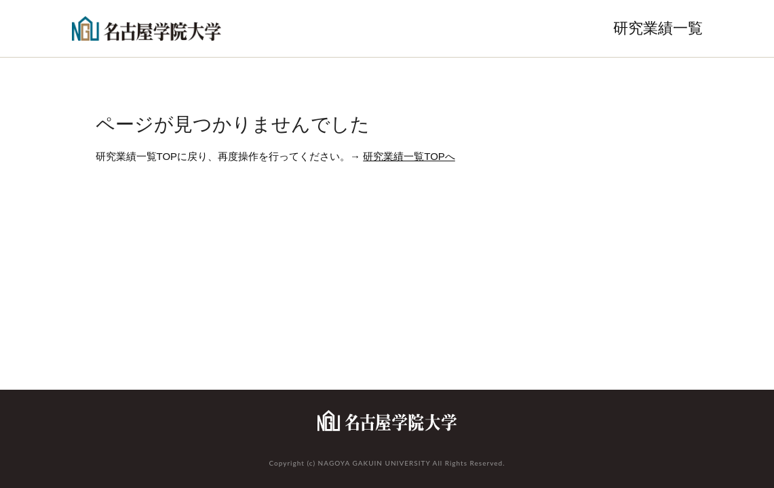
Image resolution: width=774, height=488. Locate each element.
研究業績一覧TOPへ (409, 156)
